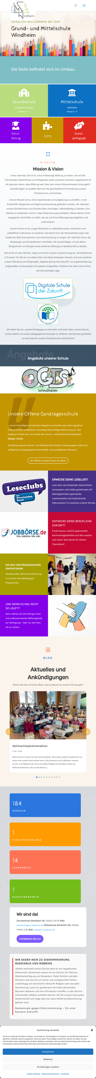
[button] (91, 1030)
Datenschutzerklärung (50, 1074)
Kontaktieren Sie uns (30, 939)
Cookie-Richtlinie (33, 1074)
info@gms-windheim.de (44, 930)
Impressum (64, 1074)
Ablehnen (48, 1059)
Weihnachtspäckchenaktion (30, 746)
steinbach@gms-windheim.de (30, 925)
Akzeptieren (48, 1051)
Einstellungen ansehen (48, 1067)
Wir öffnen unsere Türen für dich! (48, 460)
